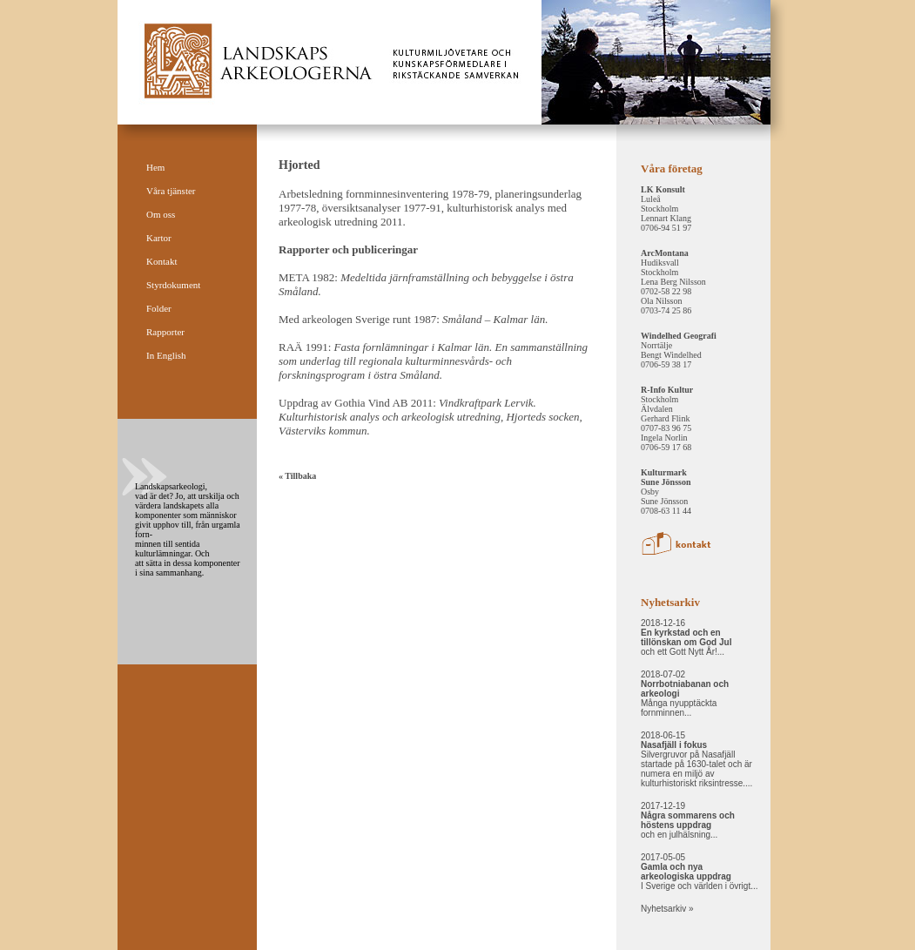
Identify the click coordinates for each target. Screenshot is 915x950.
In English (166, 355)
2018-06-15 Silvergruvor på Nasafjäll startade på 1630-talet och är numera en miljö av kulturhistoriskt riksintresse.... (696, 759)
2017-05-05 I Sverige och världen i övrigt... (699, 871)
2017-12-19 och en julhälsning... (688, 820)
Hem (155, 167)
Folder (159, 308)
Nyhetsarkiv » (667, 908)
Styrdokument (173, 285)
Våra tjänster (171, 190)
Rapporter (165, 332)
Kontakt (161, 261)
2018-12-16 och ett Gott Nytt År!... (686, 637)
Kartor (159, 237)
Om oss (160, 214)
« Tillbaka (297, 476)
